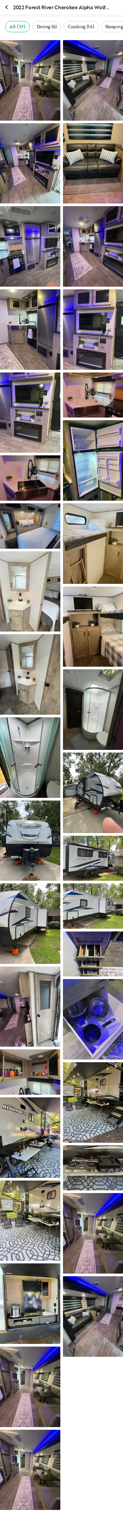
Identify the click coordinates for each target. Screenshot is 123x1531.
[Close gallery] (7, 7)
